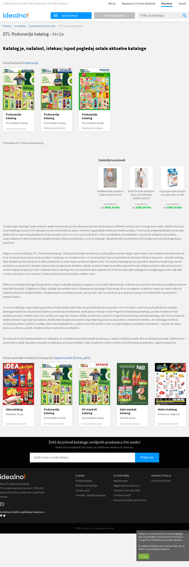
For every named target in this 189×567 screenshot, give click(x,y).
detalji (179, 533)
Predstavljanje (84, 480)
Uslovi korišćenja (161, 480)
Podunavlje (30, 63)
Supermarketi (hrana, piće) (42, 25)
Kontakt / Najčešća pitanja (91, 495)
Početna (7, 25)
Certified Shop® (122, 495)
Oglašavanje (120, 480)
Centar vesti (82, 490)
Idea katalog (14, 409)
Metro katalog (167, 409)
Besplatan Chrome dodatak (138, 3)
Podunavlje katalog (13, 116)
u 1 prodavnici (110, 204)
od (110, 207)
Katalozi (167, 3)
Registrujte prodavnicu (126, 485)
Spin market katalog (128, 411)
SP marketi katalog (89, 411)
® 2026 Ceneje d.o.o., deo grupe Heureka (94, 528)
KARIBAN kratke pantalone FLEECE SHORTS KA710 (110, 193)
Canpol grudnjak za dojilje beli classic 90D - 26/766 (172, 193)
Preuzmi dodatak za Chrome (129, 500)
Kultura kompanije (86, 485)
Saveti (182, 3)
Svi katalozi (20, 25)
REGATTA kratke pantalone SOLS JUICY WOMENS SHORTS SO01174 (141, 195)
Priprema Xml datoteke (126, 490)
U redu (143, 556)
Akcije (112, 3)
